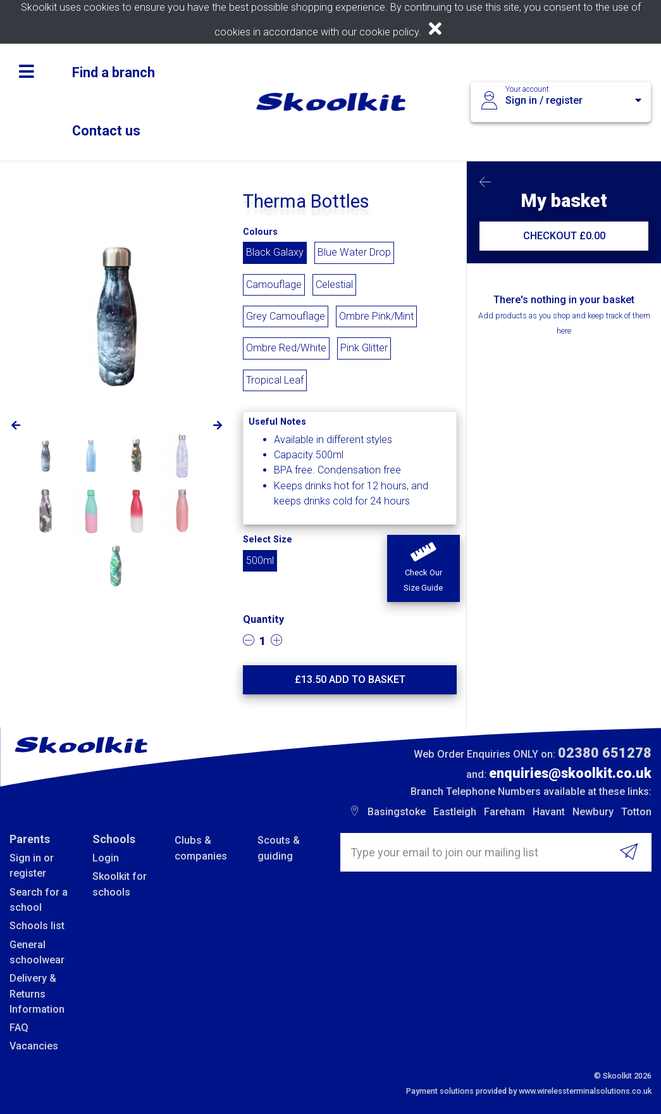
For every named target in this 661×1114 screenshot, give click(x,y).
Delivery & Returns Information (37, 993)
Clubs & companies (201, 847)
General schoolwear (37, 952)
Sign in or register (31, 865)
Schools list (37, 926)
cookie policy (389, 32)
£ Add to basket (350, 679)
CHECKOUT (564, 236)
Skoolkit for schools (119, 884)
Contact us (106, 131)
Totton (636, 812)
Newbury (593, 812)
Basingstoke (397, 812)
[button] (423, 568)
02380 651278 (605, 753)
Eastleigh (454, 812)
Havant (549, 812)
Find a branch (113, 72)
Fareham (504, 812)
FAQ (18, 1028)
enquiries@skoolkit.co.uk (570, 773)
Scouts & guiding (278, 847)
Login (105, 858)
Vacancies (33, 1046)
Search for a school (38, 899)
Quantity (263, 619)
